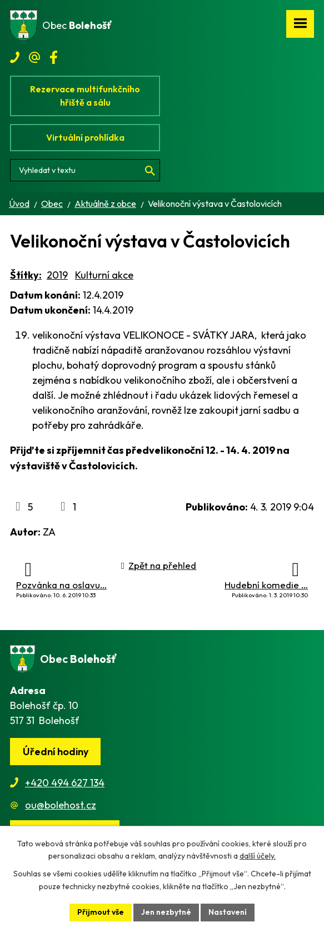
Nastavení (227, 912)
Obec (52, 203)
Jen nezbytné (166, 912)
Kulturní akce (104, 275)
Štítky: (26, 275)
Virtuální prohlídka (85, 137)
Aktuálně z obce (105, 203)
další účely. (258, 856)
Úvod (19, 203)
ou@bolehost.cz (60, 805)
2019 (57, 275)
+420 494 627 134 (64, 782)
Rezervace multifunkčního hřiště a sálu (85, 95)
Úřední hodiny (55, 751)
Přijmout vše (100, 912)
